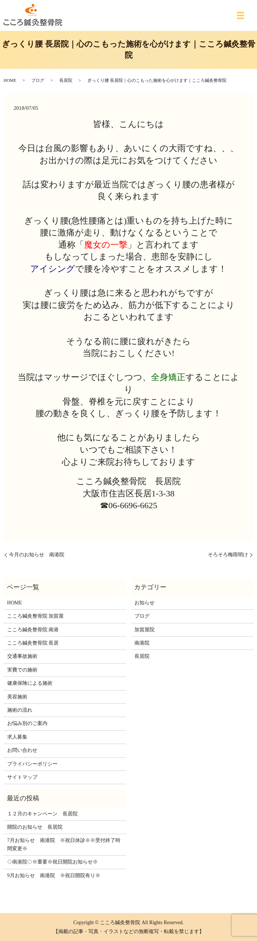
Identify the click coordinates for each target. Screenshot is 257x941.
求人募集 (17, 737)
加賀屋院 (144, 629)
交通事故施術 (22, 656)
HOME (10, 80)
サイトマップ (22, 777)
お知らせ (144, 602)
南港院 (142, 643)
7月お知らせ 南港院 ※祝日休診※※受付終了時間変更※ (63, 844)
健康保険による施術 (29, 683)
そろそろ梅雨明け (228, 554)
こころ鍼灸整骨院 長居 (33, 643)
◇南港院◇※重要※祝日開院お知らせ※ (52, 862)
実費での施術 (22, 670)
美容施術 (17, 696)
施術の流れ (19, 710)
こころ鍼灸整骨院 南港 (33, 629)
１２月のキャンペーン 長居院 (42, 813)
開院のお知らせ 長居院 (35, 827)
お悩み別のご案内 (27, 723)
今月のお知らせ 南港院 (36, 554)
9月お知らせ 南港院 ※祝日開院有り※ (53, 875)
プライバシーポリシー (32, 764)
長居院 (65, 80)
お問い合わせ (22, 750)
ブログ (37, 80)
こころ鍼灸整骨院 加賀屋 (35, 616)
